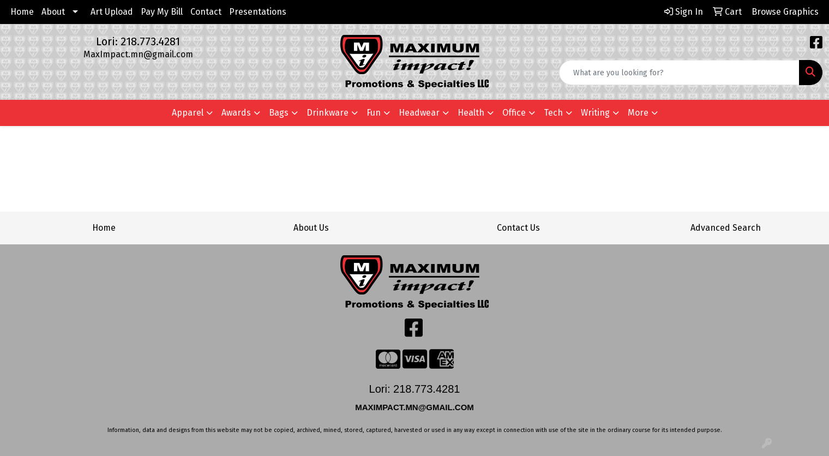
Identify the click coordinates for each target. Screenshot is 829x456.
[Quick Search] (679, 72)
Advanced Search (725, 228)
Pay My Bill (162, 12)
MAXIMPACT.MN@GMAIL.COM (415, 407)
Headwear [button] (419, 112)
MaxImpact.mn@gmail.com (138, 54)
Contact (205, 12)
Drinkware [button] (328, 112)
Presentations (257, 12)
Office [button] (514, 112)
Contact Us (518, 228)
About (53, 12)
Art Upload (112, 12)
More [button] (638, 112)
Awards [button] (236, 112)
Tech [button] (553, 112)
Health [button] (471, 112)
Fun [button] (374, 112)
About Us (311, 228)
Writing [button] (595, 112)
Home (22, 12)
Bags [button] (279, 112)
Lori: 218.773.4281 (138, 41)
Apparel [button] (187, 112)
